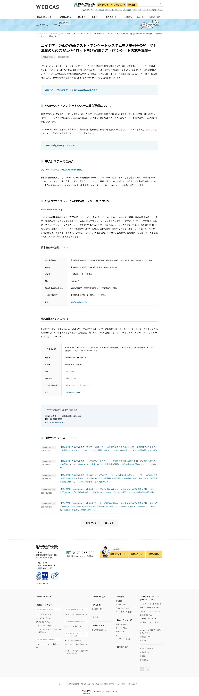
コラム (160, 10)
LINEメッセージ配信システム (47, 624)
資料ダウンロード (103, 4)
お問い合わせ (119, 4)
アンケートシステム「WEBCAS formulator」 (62, 170)
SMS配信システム (42, 621)
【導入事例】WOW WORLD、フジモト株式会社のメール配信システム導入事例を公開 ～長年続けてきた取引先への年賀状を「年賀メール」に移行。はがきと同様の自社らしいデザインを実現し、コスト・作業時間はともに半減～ (108, 450)
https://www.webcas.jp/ (52, 209)
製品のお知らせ (121, 623)
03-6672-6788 (56, 419)
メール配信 (99, 10)
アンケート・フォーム (113, 10)
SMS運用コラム (146, 614)
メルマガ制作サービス (73, 639)
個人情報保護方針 (72, 681)
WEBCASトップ (41, 34)
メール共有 (127, 10)
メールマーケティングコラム (150, 603)
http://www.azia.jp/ (72, 392)
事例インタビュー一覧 (74, 34)
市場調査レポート (146, 636)
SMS (135, 10)
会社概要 (119, 600)
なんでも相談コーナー (100, 629)
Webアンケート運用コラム (150, 607)
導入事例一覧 (97, 608)
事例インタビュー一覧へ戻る (99, 522)
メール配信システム (43, 613)
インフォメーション (123, 638)
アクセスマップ (121, 604)
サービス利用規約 (122, 681)
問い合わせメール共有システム (76, 613)
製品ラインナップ (43, 17)
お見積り (143, 654)
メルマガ (143, 639)
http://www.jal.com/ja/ (79, 302)
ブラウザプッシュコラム (149, 618)
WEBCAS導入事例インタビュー (59, 145)
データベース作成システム (74, 625)
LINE (140, 10)
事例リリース (121, 631)
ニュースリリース (57, 34)
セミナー (119, 634)
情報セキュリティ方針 (87, 681)
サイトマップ (61, 681)
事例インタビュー (122, 627)
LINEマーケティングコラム (150, 610)
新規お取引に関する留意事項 (105, 681)
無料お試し (132, 4)
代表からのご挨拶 (122, 607)
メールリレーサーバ (43, 617)
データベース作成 (149, 10)
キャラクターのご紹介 (124, 611)
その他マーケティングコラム (150, 621)
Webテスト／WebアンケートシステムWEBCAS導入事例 (71, 90)
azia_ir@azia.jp (56, 422)
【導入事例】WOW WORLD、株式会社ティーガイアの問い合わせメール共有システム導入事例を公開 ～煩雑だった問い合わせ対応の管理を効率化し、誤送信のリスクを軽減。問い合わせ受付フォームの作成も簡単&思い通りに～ (108, 491)
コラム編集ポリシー (136, 681)
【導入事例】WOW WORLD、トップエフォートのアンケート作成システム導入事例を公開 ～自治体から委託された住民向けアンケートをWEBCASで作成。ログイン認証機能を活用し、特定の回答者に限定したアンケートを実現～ (109, 464)
